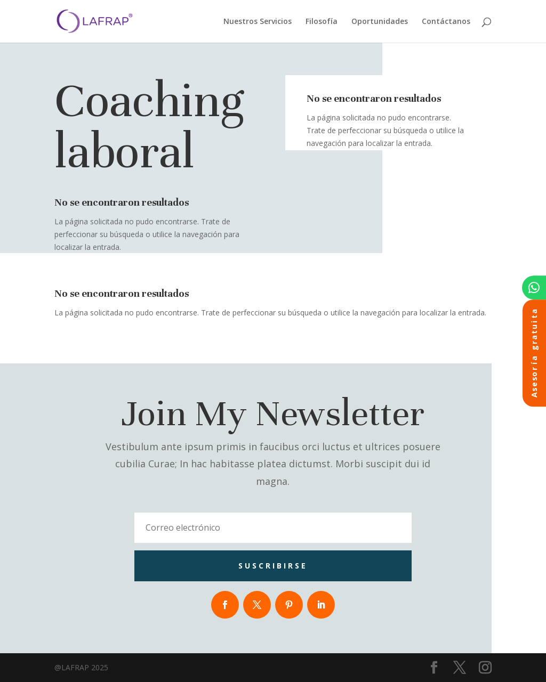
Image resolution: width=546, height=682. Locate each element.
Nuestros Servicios (257, 22)
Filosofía (322, 22)
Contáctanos (446, 22)
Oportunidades (379, 22)
